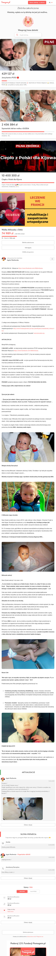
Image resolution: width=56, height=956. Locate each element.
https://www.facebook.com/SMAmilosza (30, 268)
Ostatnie (22, 891)
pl (49, 2)
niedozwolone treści (31, 936)
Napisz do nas (40, 936)
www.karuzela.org (39, 333)
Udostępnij (28, 248)
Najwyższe (33, 891)
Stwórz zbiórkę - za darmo (37, 2)
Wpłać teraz (10, 911)
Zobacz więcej (28, 825)
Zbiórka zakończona (28, 242)
